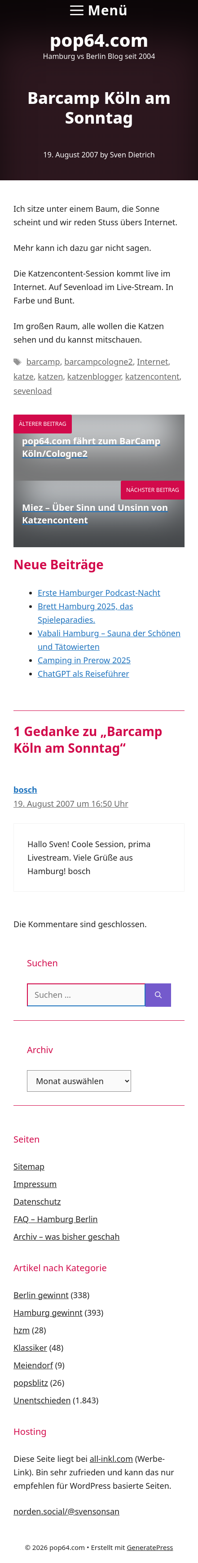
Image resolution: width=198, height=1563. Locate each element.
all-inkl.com (111, 1458)
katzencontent (152, 376)
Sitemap (28, 1166)
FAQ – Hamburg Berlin (55, 1219)
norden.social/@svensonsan (66, 1511)
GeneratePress (150, 1547)
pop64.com (99, 39)
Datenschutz (37, 1201)
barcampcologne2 (98, 361)
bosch (25, 789)
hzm (21, 1330)
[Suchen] (158, 995)
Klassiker (30, 1347)
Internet (152, 361)
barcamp (43, 361)
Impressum (35, 1184)
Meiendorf (33, 1365)
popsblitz (30, 1382)
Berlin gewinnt (41, 1295)
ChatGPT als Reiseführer (83, 673)
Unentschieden (42, 1400)
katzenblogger (94, 376)
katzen (50, 376)
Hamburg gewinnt (48, 1312)
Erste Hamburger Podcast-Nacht (99, 592)
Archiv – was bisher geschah (66, 1236)
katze (23, 376)
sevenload (32, 390)
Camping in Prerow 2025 (84, 660)
